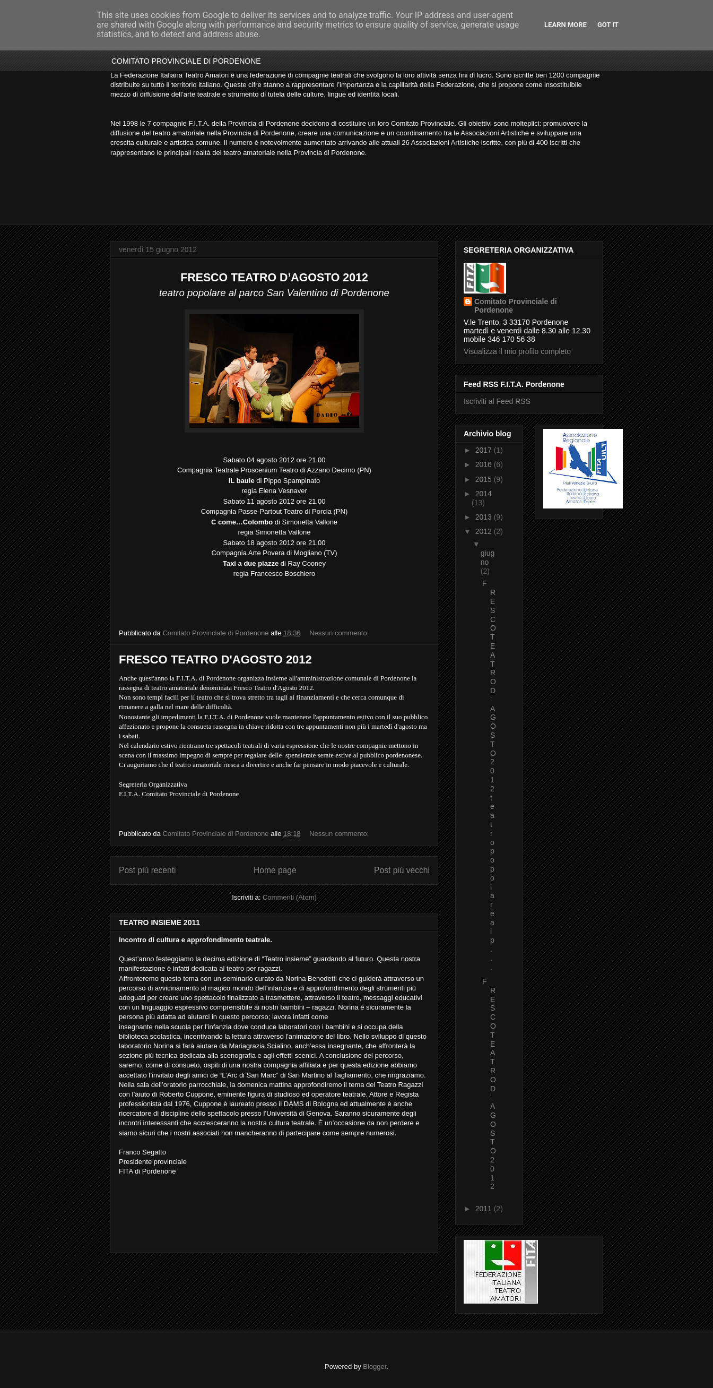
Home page (275, 870)
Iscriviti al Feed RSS (497, 401)
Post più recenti (147, 870)
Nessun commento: (340, 633)
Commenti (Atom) (290, 897)
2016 (484, 464)
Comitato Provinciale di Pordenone (515, 305)
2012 (484, 531)
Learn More (565, 25)
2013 (484, 517)
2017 (484, 450)
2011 (484, 1208)
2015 (484, 479)
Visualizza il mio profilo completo (517, 351)
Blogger (374, 1366)
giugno (487, 557)
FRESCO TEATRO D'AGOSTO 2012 (215, 659)
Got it (608, 25)
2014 (483, 493)
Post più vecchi (402, 870)
